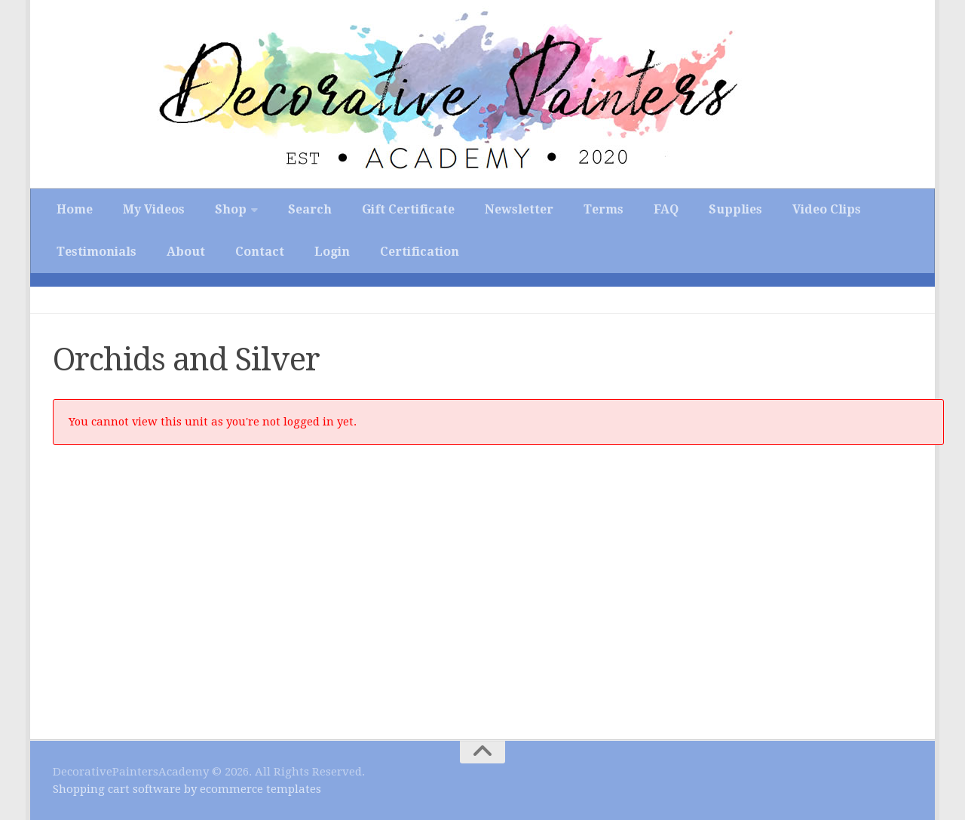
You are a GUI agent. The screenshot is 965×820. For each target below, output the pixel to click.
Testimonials (96, 251)
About (186, 251)
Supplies (735, 209)
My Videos (154, 209)
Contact (259, 251)
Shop (231, 209)
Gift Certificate (408, 209)
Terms (603, 209)
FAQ (666, 209)
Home (75, 209)
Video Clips (826, 209)
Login (332, 251)
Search (310, 209)
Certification (419, 251)
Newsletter (519, 209)
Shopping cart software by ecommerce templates (187, 789)
